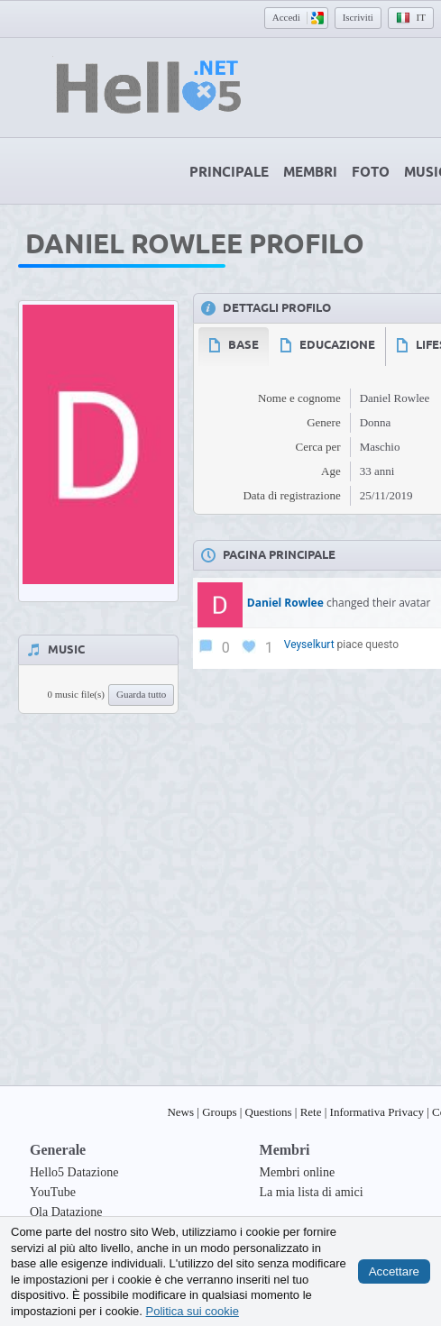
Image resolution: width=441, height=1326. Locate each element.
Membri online (297, 1172)
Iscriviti (358, 17)
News (180, 1112)
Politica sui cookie (192, 1310)
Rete (311, 1112)
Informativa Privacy (377, 1112)
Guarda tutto (141, 694)
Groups (219, 1112)
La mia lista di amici (311, 1192)
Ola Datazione (66, 1212)
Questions (268, 1112)
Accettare (394, 1271)
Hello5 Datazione (74, 1172)
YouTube (53, 1192)
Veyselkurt (309, 644)
